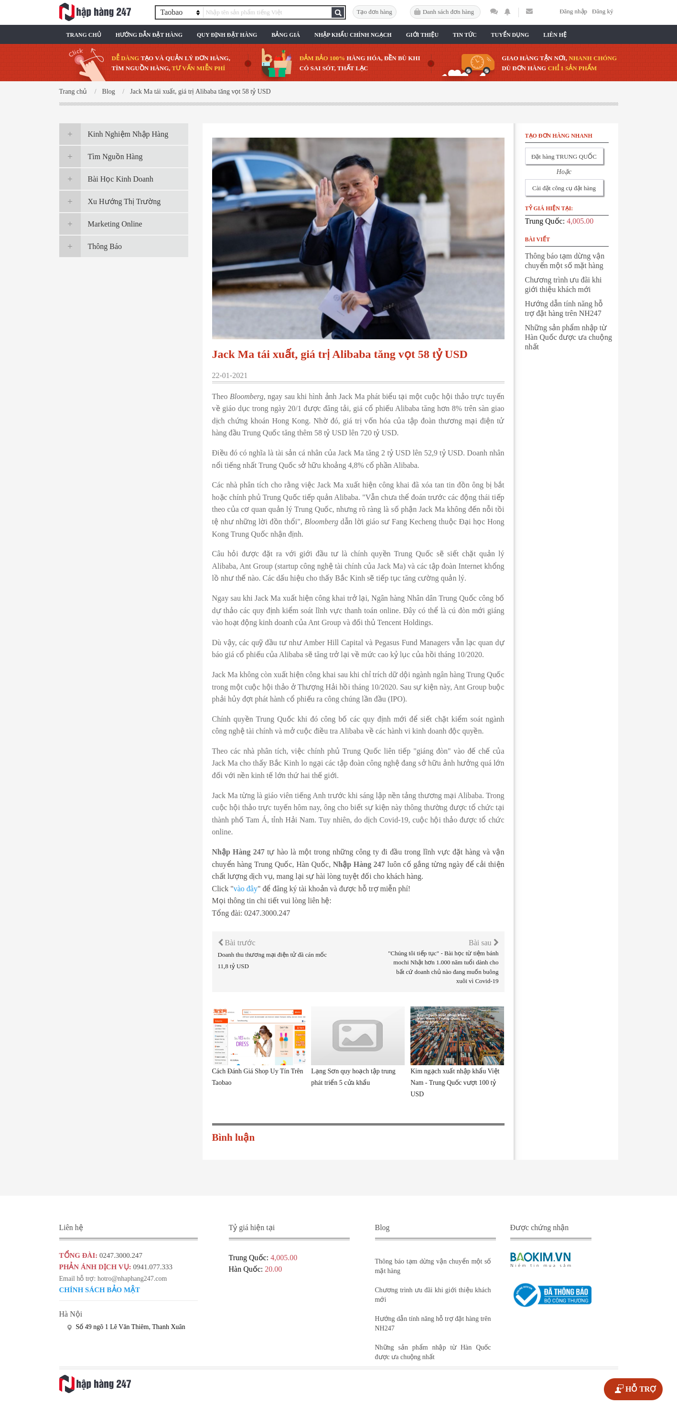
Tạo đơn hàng (374, 11)
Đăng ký (602, 11)
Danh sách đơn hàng (448, 11)
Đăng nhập (573, 11)
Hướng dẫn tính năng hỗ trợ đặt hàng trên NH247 (564, 308)
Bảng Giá (285, 35)
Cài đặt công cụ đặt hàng (564, 188)
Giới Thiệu (422, 35)
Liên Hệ (555, 35)
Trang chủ (83, 35)
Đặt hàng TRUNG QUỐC (564, 156)
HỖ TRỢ (640, 1389)
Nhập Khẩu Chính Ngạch (353, 35)
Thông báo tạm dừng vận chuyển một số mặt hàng (565, 261)
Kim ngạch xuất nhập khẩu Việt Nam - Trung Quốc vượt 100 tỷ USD (454, 1083)
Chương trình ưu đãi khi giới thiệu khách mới (563, 284)
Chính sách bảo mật (99, 1290)
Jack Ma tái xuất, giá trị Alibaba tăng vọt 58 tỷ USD (200, 91)
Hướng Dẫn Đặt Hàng (149, 35)
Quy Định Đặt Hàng (227, 35)
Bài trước (237, 943)
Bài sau (484, 943)
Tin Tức (465, 35)
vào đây (246, 889)
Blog (108, 91)
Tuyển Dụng (510, 35)
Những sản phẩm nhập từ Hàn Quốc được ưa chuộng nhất (569, 337)
